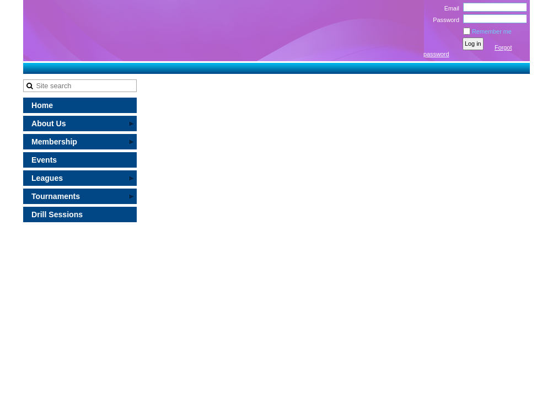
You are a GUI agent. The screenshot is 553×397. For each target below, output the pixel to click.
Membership (54, 141)
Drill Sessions (57, 214)
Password (444, 20)
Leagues (47, 178)
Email (450, 8)
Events (44, 159)
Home (42, 105)
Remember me (492, 31)
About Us (48, 123)
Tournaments (55, 196)
